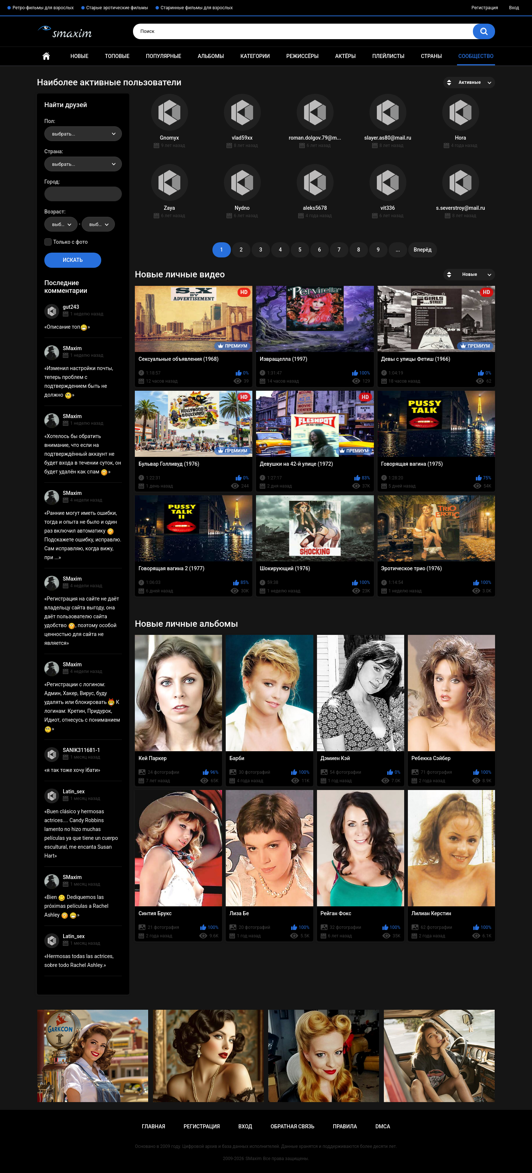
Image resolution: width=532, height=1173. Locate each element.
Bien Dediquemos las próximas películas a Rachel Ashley (76, 906)
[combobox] (83, 133)
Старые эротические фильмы (117, 7)
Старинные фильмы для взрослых (197, 7)
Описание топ (67, 327)
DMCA (382, 1126)
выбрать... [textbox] (63, 134)
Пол (49, 121)
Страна (53, 151)
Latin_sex (74, 791)
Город (51, 182)
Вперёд (423, 250)
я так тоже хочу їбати (72, 770)
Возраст (54, 212)
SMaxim (72, 348)
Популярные (163, 56)
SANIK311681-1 (81, 750)
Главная (46, 56)
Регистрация (484, 7)
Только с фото (70, 242)
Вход (514, 7)
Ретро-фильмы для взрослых (43, 7)
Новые (79, 56)
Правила (345, 1126)
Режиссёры (302, 56)
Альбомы (211, 56)
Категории (255, 56)
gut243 (71, 307)
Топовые (117, 56)
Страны (431, 56)
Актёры (345, 56)
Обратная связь (292, 1126)
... (398, 250)
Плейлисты (388, 56)
